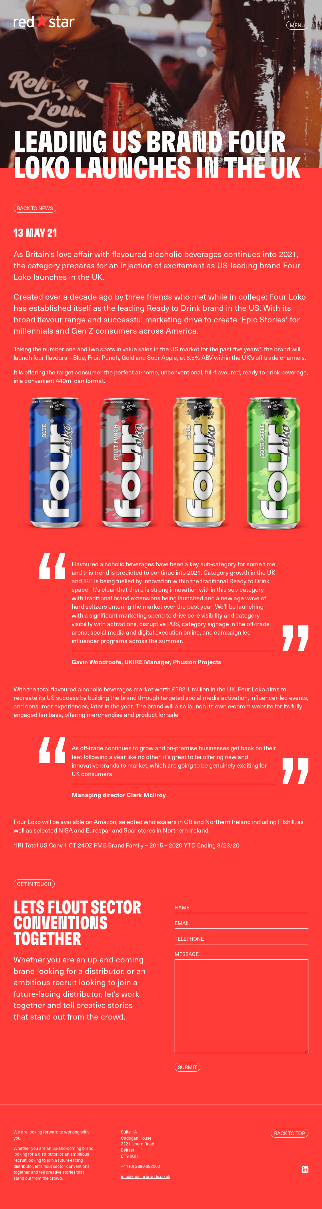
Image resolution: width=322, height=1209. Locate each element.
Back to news (35, 208)
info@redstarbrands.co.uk (145, 1176)
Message (241, 1006)
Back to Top (289, 1133)
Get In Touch (34, 884)
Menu (297, 25)
